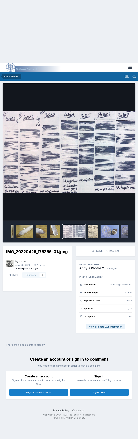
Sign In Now (99, 392)
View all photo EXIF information (105, 326)
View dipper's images (26, 268)
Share (13, 275)
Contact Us (78, 410)
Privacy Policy (61, 410)
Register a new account (38, 392)
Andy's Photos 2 (91, 268)
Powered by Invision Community (69, 418)
